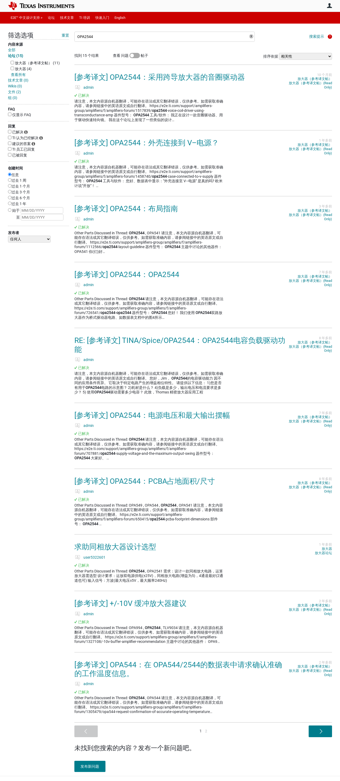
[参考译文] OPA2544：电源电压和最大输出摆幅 (152, 415)
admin (88, 87)
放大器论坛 (323, 553)
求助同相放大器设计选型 (115, 546)
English (119, 18)
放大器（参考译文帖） (315, 79)
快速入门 (102, 18)
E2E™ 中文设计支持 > (26, 18)
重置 (65, 35)
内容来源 (15, 44)
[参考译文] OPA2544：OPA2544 (126, 274)
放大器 (327, 549)
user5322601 (94, 557)
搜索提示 (316, 36)
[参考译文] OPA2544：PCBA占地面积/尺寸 (144, 481)
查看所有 (18, 75)
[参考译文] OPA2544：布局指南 (126, 208)
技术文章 (67, 18)
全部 (11, 50)
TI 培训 (84, 18)
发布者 (13, 233)
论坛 (51, 18)
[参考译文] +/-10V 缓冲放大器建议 (130, 603)
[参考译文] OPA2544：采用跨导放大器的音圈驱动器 (159, 77)
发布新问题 (91, 766)
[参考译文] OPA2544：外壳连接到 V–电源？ (146, 142)
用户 (329, 5)
